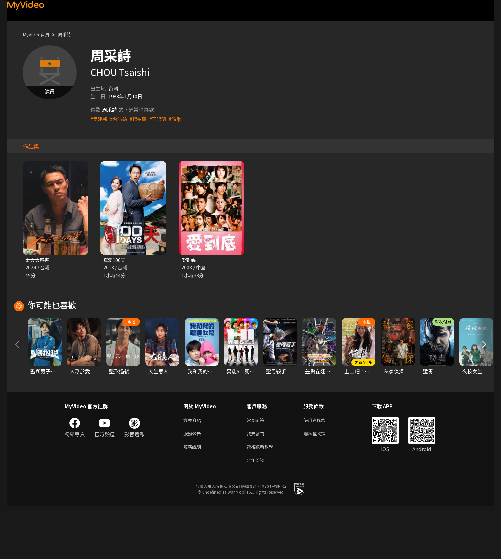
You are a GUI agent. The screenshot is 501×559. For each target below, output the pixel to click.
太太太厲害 (38, 260)
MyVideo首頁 (38, 34)
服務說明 (193, 497)
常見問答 (257, 469)
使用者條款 (320, 469)
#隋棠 (179, 118)
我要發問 (257, 483)
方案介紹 (193, 469)
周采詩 (69, 34)
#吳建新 (99, 118)
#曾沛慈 (120, 118)
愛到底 (189, 260)
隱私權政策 (320, 483)
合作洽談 (257, 512)
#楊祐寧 (141, 118)
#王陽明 (161, 118)
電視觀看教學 (262, 497)
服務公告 (193, 483)
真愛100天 (115, 260)
